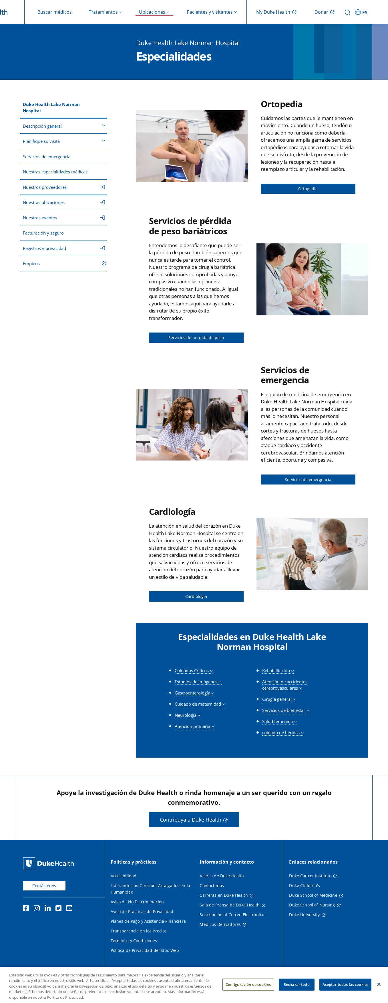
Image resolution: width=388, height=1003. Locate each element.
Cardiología (196, 596)
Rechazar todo (297, 990)
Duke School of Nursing (312, 905)
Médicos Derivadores (220, 924)
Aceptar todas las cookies (345, 990)
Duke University (304, 914)
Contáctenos (44, 885)
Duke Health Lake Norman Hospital (51, 107)
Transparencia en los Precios (139, 931)
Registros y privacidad (64, 248)
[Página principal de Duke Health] (49, 863)
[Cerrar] (379, 990)
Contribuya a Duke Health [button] (190, 819)
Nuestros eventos (64, 218)
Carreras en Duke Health (224, 895)
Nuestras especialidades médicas (55, 172)
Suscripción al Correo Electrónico (232, 914)
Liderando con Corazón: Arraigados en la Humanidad (150, 889)
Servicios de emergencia (46, 156)
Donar (321, 12)
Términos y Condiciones (134, 940)
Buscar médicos (54, 12)
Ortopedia (308, 188)
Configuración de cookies (248, 990)
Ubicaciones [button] (152, 12)
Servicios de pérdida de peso (196, 337)
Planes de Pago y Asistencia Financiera (148, 921)
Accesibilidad (124, 875)
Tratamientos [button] (103, 12)
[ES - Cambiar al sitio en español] (361, 12)
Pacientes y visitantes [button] (210, 12)
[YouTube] (70, 909)
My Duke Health (273, 12)
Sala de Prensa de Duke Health (230, 905)
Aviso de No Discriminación (137, 901)
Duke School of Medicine (313, 895)
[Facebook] (27, 909)
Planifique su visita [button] (64, 141)
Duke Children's (304, 885)
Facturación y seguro (43, 233)
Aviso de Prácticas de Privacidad (142, 911)
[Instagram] (38, 909)
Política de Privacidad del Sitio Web (145, 950)
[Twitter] (59, 909)
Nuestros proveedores (64, 187)
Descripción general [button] (64, 126)
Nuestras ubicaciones (64, 202)
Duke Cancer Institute (310, 875)
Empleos (31, 263)
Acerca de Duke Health (222, 875)
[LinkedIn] (49, 909)
